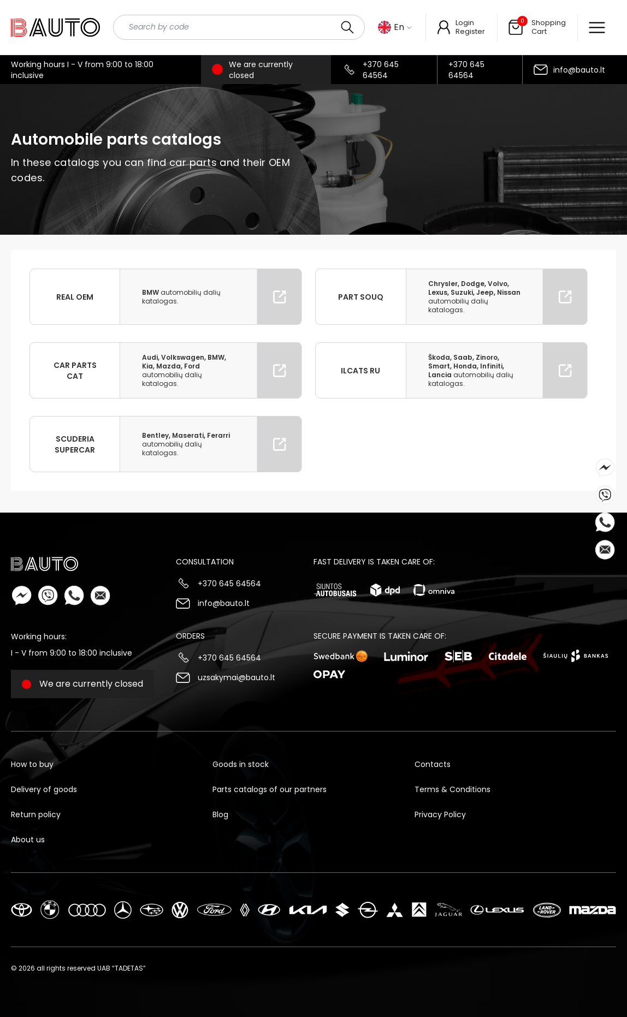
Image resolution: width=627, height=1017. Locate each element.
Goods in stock (240, 764)
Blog (220, 814)
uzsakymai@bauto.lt (236, 677)
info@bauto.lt (579, 69)
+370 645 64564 (381, 70)
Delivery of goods (44, 789)
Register (470, 31)
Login (465, 22)
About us (28, 839)
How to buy (32, 764)
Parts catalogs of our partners (269, 789)
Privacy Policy (440, 814)
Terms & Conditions (452, 789)
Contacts (433, 764)
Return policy (36, 814)
